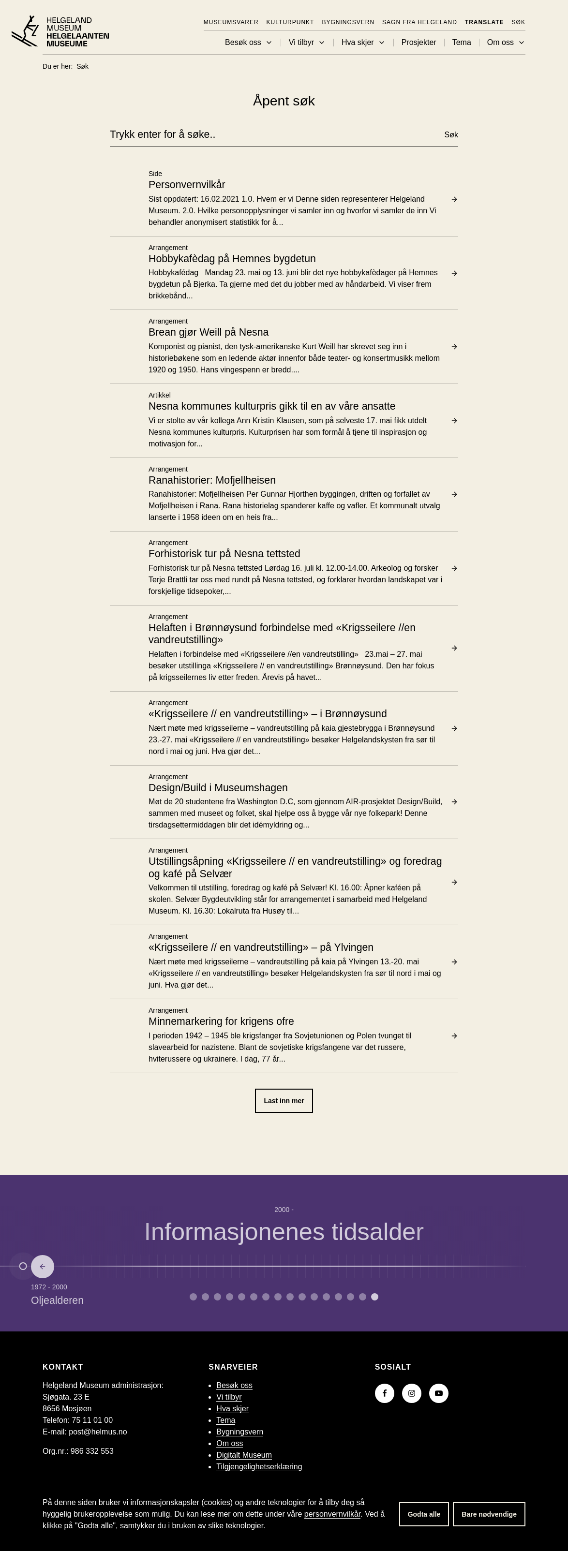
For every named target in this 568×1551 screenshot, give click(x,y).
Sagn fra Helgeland (419, 22)
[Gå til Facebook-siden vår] (384, 1393)
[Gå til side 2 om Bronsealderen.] (217, 1296)
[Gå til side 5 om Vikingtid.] (253, 1296)
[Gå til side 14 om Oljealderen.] (362, 1296)
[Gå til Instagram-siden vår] (411, 1393)
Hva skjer (364, 42)
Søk (518, 22)
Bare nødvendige (489, 1514)
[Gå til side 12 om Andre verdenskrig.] (338, 1296)
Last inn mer (284, 1101)
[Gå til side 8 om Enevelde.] (290, 1296)
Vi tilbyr (307, 42)
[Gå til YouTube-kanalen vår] (438, 1393)
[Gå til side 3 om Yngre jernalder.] (229, 1296)
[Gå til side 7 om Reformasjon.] (278, 1296)
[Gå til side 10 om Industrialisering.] (314, 1296)
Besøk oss (249, 42)
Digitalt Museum (244, 1455)
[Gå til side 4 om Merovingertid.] (241, 1296)
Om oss (506, 42)
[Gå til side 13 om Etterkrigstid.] (350, 1296)
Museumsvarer (231, 22)
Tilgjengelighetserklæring (259, 1466)
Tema (461, 42)
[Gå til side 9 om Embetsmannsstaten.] (302, 1296)
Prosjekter (419, 42)
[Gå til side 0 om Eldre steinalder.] (193, 1296)
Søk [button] (451, 135)
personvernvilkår (332, 1514)
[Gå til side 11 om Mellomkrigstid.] (326, 1296)
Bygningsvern (348, 22)
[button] (269, 42)
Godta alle (424, 1514)
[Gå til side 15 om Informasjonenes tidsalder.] (374, 1296)
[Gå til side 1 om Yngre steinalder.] (205, 1296)
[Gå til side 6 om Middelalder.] (265, 1296)
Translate (484, 22)
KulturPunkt (290, 22)
